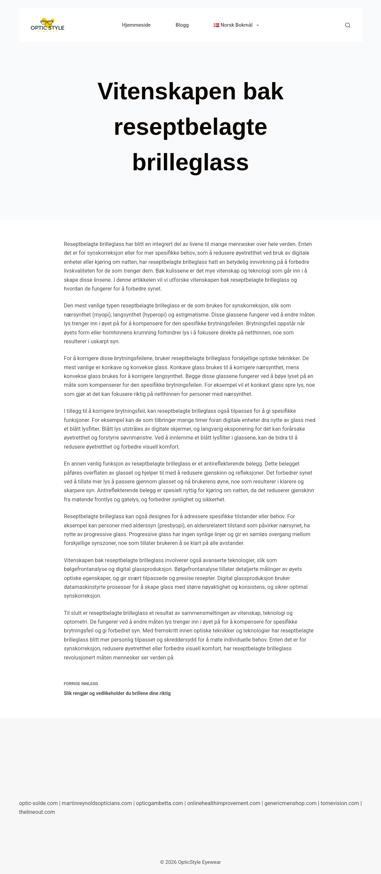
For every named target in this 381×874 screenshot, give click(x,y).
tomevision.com (340, 803)
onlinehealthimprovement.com (223, 803)
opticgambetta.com (159, 803)
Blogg (182, 25)
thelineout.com (37, 812)
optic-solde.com (38, 803)
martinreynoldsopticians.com (97, 803)
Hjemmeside (136, 25)
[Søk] (347, 25)
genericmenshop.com (290, 803)
